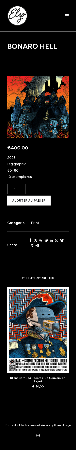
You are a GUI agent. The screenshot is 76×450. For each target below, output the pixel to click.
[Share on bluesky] (61, 240)
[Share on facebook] (30, 240)
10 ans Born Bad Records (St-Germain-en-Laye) (38, 379)
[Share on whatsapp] (56, 240)
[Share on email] (37, 245)
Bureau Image (62, 425)
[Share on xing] (32, 245)
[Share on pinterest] (46, 240)
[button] (66, 15)
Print (35, 223)
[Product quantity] (16, 189)
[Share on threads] (40, 240)
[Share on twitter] (35, 240)
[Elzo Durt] (17, 15)
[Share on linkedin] (51, 240)
